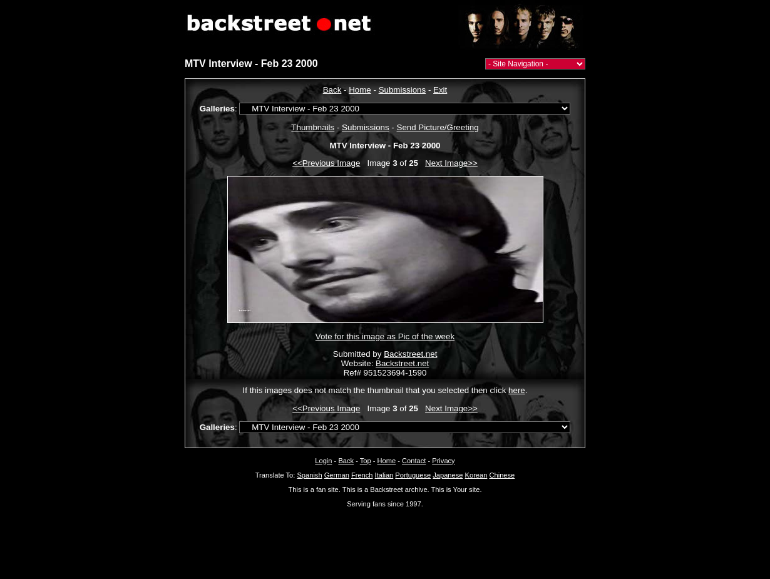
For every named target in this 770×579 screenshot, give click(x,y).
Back (332, 90)
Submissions (402, 90)
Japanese (448, 475)
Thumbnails (312, 127)
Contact (414, 460)
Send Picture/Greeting (438, 127)
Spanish (309, 475)
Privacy (443, 460)
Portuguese (413, 475)
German (336, 475)
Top (365, 460)
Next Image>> (451, 163)
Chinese (502, 475)
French (362, 475)
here (516, 390)
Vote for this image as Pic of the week (385, 336)
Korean (476, 475)
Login (323, 460)
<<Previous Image (326, 163)
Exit (440, 90)
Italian (384, 475)
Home (360, 90)
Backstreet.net (410, 354)
